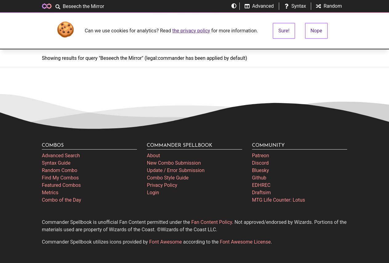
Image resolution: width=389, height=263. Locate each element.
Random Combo (59, 170)
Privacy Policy (162, 185)
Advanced (259, 6)
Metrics (50, 192)
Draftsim (261, 192)
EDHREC (261, 185)
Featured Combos (61, 185)
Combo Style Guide (167, 178)
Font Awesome (165, 242)
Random (329, 6)
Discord (260, 163)
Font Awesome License (245, 242)
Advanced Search (61, 155)
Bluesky (260, 170)
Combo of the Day (61, 200)
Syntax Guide (56, 163)
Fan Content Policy (211, 222)
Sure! (283, 31)
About (153, 155)
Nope (316, 31)
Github (259, 178)
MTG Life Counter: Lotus (278, 200)
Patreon (260, 155)
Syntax (295, 6)
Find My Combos (60, 178)
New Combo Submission (174, 163)
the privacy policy (191, 31)
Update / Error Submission (175, 170)
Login (153, 192)
